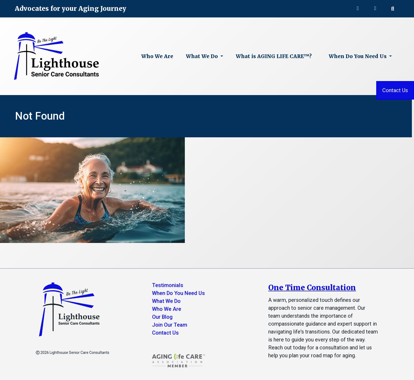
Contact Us (395, 90)
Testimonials (167, 285)
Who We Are (157, 56)
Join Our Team (169, 325)
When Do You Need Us (358, 56)
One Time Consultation (312, 287)
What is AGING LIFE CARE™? (274, 56)
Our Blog (162, 317)
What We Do (202, 56)
